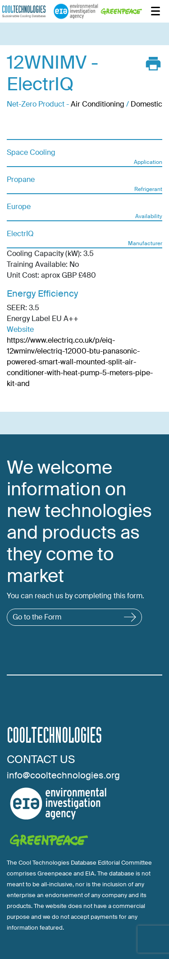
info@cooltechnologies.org (63, 775)
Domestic (146, 104)
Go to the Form (74, 617)
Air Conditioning (97, 104)
